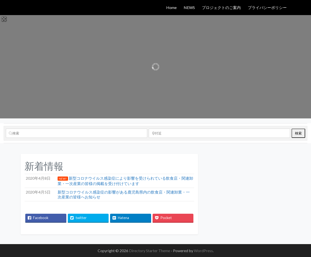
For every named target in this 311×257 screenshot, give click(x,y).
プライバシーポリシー (267, 7)
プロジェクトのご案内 (221, 7)
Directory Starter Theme (150, 250)
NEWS (189, 7)
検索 (300, 133)
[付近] (219, 133)
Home (171, 7)
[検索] (76, 133)
